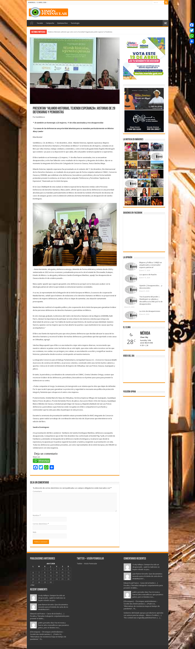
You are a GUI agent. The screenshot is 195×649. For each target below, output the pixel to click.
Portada (31, 23)
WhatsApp (44, 460)
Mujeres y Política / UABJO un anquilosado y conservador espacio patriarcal (150, 264)
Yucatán (40, 23)
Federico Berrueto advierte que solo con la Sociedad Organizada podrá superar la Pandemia (80, 32)
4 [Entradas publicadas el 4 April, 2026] (62, 569)
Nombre (37, 515)
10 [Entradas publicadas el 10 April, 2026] (57, 573)
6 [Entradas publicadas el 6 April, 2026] (33, 573)
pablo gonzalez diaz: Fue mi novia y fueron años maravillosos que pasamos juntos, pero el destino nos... (53, 625)
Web (34, 532)
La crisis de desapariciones (149, 311)
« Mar (32, 585)
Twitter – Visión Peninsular (90, 558)
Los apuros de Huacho (148, 275)
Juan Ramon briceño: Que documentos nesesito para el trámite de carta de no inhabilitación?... (53, 607)
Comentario (37, 491)
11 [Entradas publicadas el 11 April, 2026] (62, 573)
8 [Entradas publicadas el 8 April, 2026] (44, 573)
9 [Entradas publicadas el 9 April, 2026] (50, 573)
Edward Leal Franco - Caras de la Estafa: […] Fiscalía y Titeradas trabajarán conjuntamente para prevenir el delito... (49, 616)
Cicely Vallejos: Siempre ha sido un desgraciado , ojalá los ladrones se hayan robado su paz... (51, 597)
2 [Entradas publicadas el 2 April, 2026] (50, 569)
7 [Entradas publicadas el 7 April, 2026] (38, 573)
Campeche (50, 23)
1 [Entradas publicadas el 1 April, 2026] (44, 569)
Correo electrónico (41, 524)
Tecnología (75, 23)
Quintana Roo (62, 23)
